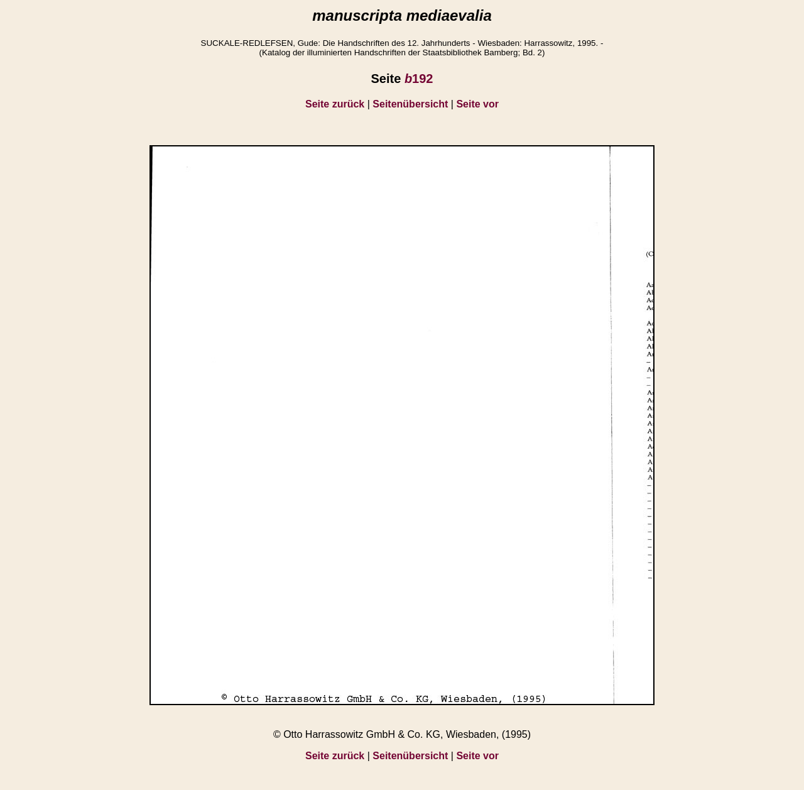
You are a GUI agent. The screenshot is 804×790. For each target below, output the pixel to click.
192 (419, 78)
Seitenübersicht (410, 104)
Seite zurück (334, 104)
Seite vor (477, 104)
